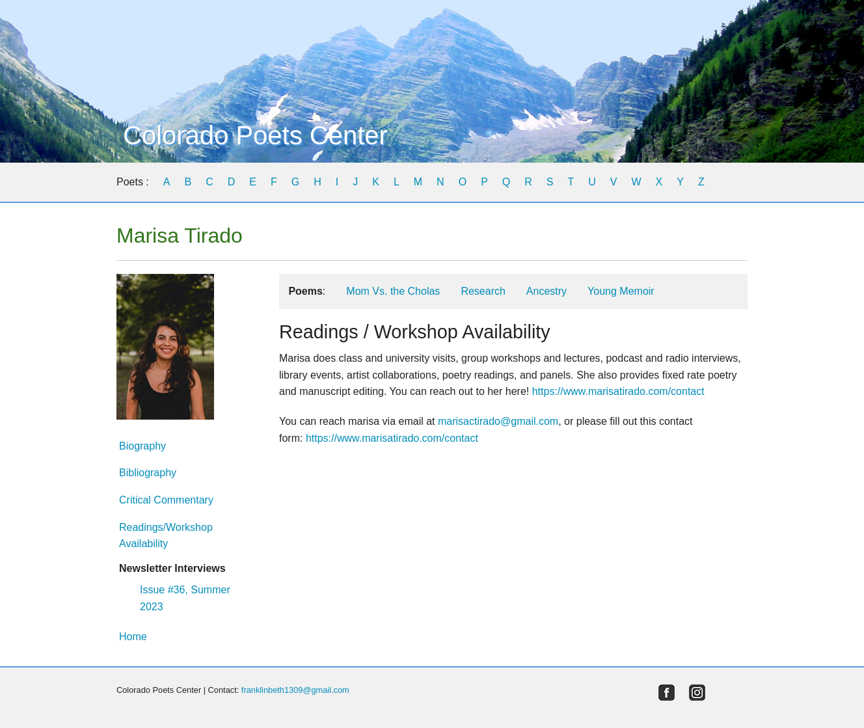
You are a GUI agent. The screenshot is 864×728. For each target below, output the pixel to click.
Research (483, 291)
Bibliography (147, 472)
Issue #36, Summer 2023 (185, 598)
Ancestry (546, 291)
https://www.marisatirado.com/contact (618, 391)
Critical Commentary (166, 500)
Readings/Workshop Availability (166, 536)
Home (133, 636)
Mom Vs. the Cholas (393, 291)
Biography (142, 446)
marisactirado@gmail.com (498, 421)
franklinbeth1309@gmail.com (295, 690)
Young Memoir (621, 291)
